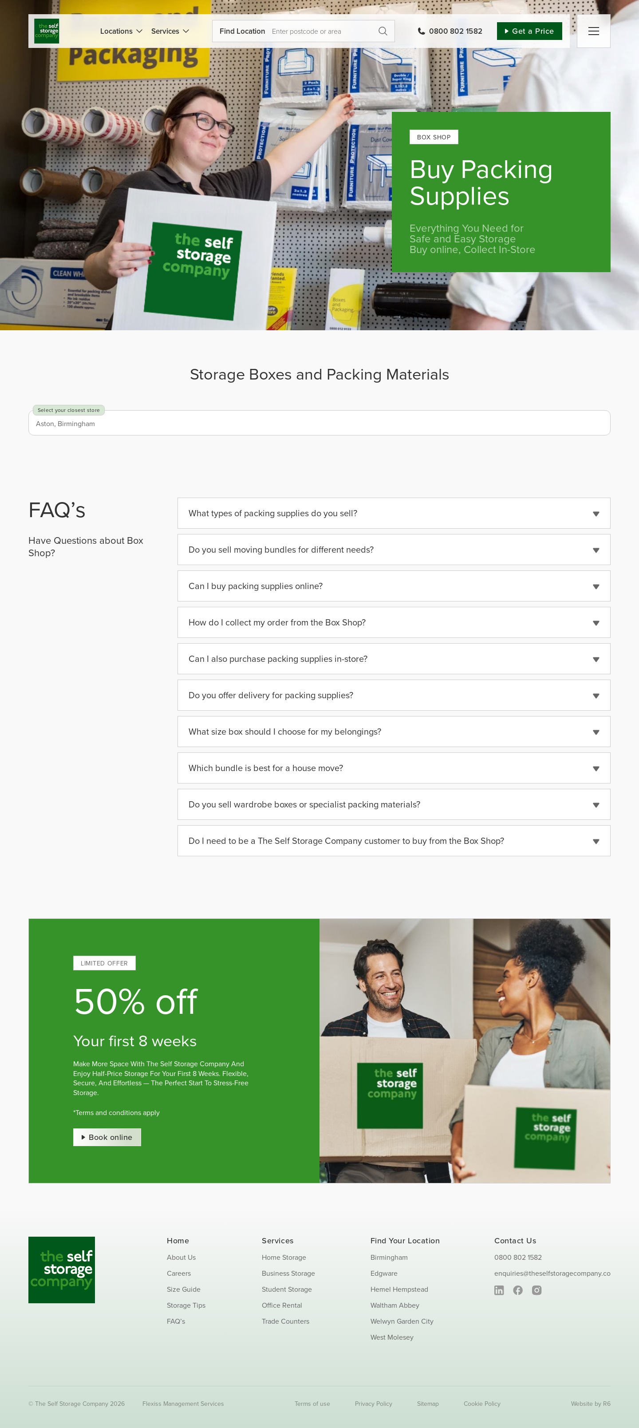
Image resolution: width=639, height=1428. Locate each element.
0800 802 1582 (518, 1257)
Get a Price (383, 31)
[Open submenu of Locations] (137, 31)
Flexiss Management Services (183, 1403)
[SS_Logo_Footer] (61, 1240)
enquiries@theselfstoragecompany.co (552, 1273)
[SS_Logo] (46, 22)
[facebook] (518, 1290)
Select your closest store (69, 410)
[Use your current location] (295, 31)
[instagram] (537, 1290)
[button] (394, 513)
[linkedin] (499, 1290)
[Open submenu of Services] (184, 31)
